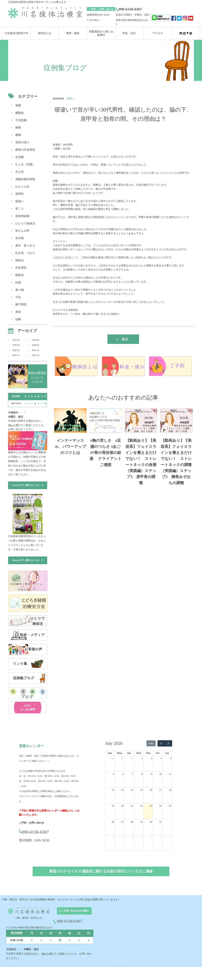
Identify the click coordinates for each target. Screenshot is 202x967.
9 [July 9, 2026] (151, 774)
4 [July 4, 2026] (170, 758)
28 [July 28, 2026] (132, 821)
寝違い (19, 201)
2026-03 (16, 345)
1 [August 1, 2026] (170, 821)
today (151, 743)
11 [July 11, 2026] (170, 774)
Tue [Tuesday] (129, 753)
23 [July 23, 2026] (151, 806)
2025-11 (16, 355)
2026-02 (35, 345)
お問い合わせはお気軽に (74, 910)
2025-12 (35, 350)
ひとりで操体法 (25, 223)
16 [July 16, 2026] (151, 790)
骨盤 (18, 105)
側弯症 (19, 193)
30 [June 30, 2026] (132, 758)
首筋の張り (22, 142)
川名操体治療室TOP (16, 33)
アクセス (157, 33)
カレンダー (14, 425)
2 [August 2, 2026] (113, 837)
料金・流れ (129, 33)
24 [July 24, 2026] (160, 806)
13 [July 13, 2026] (122, 790)
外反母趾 (21, 267)
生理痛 (19, 157)
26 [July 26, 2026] (113, 821)
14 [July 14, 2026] (132, 790)
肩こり (19, 208)
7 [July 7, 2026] (132, 774)
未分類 (19, 238)
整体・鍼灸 (73, 33)
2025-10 (35, 355)
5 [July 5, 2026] (113, 774)
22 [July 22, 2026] (141, 806)
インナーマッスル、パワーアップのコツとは (70, 446)
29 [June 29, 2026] (122, 758)
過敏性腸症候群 (25, 179)
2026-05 (16, 340)
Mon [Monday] (119, 753)
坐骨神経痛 (22, 216)
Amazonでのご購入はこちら (27, 485)
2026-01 (16, 350)
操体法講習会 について (37, 376)
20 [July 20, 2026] (122, 806)
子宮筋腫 (21, 120)
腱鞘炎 (19, 112)
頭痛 (18, 319)
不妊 (18, 297)
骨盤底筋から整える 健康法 (101, 33)
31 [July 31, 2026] (160, 821)
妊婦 (18, 282)
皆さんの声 (22, 230)
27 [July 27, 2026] (122, 821)
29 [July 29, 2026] (141, 821)
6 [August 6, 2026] (151, 837)
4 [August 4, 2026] (132, 837)
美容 (18, 311)
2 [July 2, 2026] (151, 758)
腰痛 (18, 134)
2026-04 (35, 340)
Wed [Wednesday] (138, 753)
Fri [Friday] (157, 753)
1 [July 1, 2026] (142, 758)
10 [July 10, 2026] (160, 774)
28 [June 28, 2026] (113, 758)
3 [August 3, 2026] (123, 837)
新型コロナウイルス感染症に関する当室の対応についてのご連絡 (101, 871)
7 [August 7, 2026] (161, 837)
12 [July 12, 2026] (113, 790)
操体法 (19, 260)
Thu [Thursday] (148, 753)
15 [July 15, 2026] (141, 790)
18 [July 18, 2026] (170, 790)
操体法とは (44, 33)
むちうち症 (22, 186)
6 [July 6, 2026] (123, 774)
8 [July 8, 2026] (142, 774)
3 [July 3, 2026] (161, 758)
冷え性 (19, 171)
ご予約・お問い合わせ (101, 9)
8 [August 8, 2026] (170, 837)
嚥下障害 (21, 304)
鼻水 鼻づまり (25, 245)
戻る (121, 339)
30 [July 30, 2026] (151, 821)
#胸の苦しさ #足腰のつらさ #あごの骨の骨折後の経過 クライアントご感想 (105, 452)
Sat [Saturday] (167, 753)
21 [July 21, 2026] (132, 806)
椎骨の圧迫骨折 (25, 149)
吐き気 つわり (25, 253)
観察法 (19, 275)
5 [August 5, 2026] (142, 837)
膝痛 (18, 127)
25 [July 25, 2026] (170, 806)
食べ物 (19, 289)
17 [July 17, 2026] (160, 790)
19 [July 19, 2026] (113, 806)
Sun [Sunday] (110, 753)
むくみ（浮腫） (25, 164)
